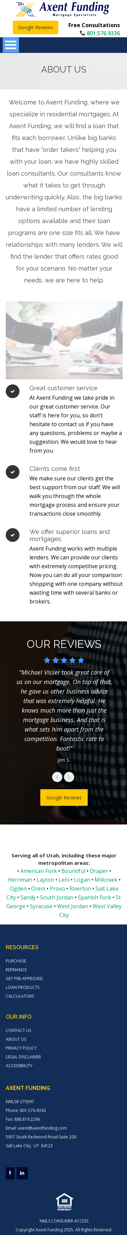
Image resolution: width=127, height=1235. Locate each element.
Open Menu (11, 45)
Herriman (20, 879)
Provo (57, 888)
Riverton (80, 888)
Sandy (28, 897)
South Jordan (56, 897)
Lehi (64, 879)
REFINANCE (16, 970)
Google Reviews (35, 27)
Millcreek (106, 879)
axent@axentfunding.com (42, 1128)
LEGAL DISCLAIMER (23, 1057)
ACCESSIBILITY (19, 1066)
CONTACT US (18, 1030)
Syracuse (41, 906)
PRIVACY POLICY (21, 1048)
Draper (99, 871)
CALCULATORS (20, 996)
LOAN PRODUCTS (22, 987)
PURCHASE (16, 961)
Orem (38, 888)
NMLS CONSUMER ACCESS (64, 1221)
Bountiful (73, 871)
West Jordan (72, 906)
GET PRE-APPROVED (24, 978)
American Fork (38, 871)
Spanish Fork (94, 897)
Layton (45, 879)
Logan (82, 879)
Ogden (18, 888)
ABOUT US (16, 1039)
